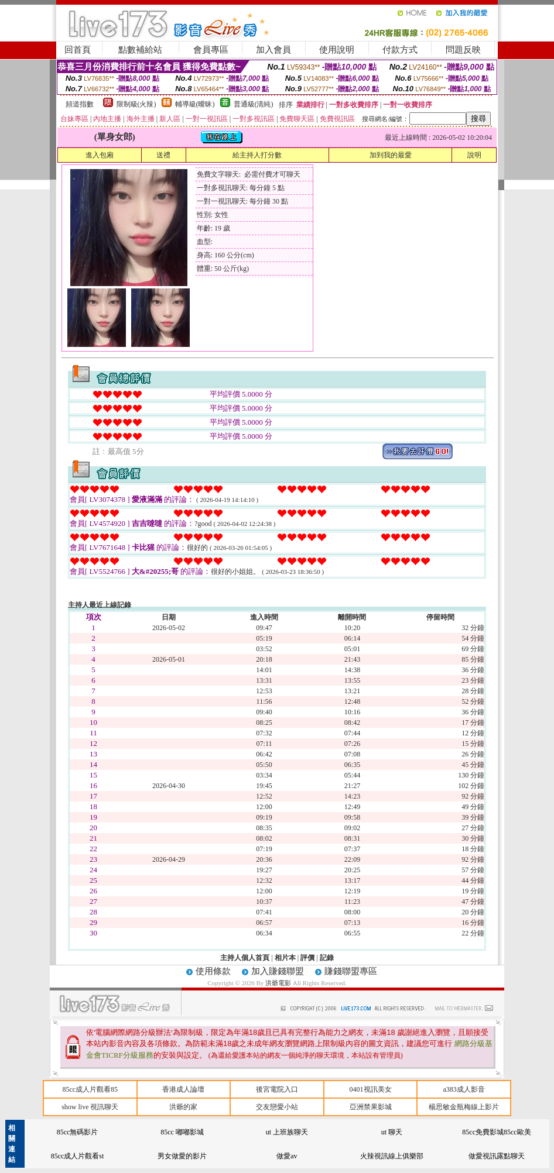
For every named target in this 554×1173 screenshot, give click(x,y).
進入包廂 (100, 155)
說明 (474, 155)
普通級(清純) (253, 104)
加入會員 (273, 49)
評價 (307, 958)
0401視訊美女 (371, 1089)
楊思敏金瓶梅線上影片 (464, 1107)
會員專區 (210, 49)
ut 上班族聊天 (287, 1132)
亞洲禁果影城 (371, 1107)
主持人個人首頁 (244, 958)
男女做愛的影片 (182, 1156)
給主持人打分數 (257, 155)
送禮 (163, 155)
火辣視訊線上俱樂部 (391, 1156)
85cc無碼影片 (77, 1132)
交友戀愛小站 (277, 1107)
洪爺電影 (279, 982)
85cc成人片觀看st (77, 1156)
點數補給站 (140, 49)
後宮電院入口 (277, 1089)
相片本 (285, 958)
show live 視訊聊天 (89, 1107)
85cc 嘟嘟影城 (182, 1132)
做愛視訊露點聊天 (496, 1156)
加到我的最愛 (391, 155)
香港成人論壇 (183, 1089)
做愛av (286, 1156)
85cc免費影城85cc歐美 (496, 1132)
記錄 (327, 958)
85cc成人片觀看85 (90, 1089)
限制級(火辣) (136, 104)
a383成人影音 (464, 1089)
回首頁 (77, 49)
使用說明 (336, 49)
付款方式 (400, 49)
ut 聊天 (391, 1132)
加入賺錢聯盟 (277, 971)
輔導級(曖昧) (195, 104)
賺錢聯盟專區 (350, 971)
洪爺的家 (183, 1107)
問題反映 (463, 49)
